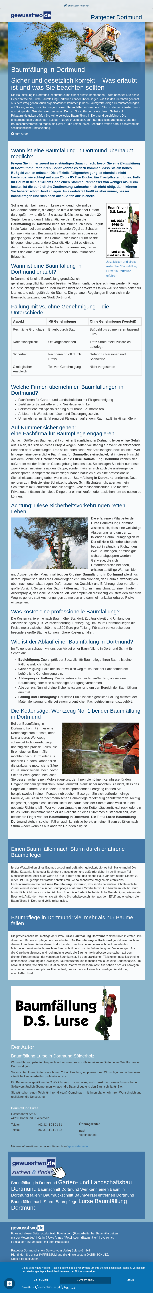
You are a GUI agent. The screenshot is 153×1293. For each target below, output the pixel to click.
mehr (130, 1280)
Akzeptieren (85, 1280)
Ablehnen (41, 1280)
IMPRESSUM (48, 1254)
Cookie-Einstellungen (25, 1258)
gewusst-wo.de (78, 1146)
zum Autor (19, 133)
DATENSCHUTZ (97, 1254)
